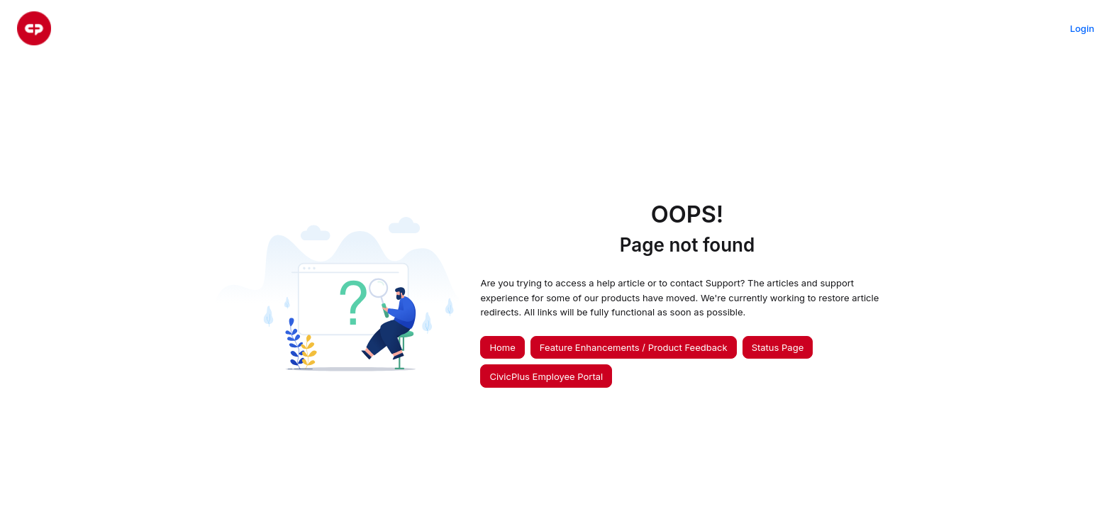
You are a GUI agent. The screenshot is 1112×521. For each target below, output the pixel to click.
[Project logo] (34, 28)
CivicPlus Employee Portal (546, 376)
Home (502, 347)
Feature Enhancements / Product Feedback (634, 347)
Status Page (778, 347)
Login (1082, 28)
